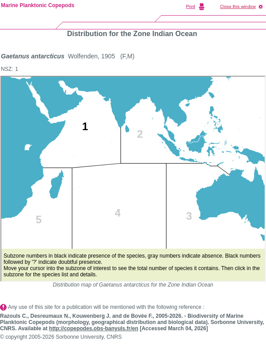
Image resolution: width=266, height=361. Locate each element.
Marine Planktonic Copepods (38, 5)
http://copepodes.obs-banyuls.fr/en (93, 328)
